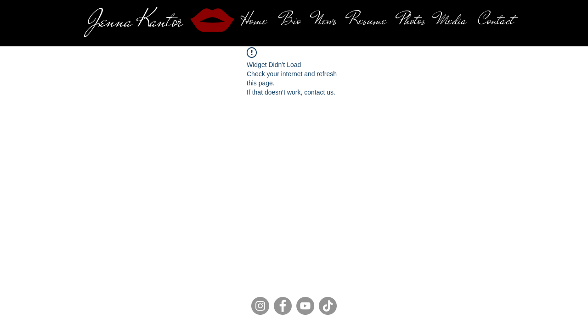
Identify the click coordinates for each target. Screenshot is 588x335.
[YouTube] (305, 306)
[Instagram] (260, 306)
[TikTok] (328, 306)
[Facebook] (283, 306)
